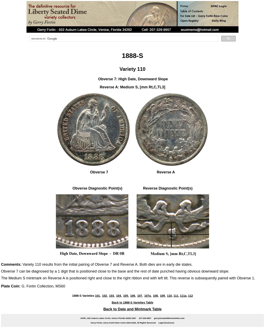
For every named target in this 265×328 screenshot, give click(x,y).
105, (126, 295)
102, (105, 295)
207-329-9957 (145, 318)
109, (163, 295)
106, (133, 295)
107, (140, 295)
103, (112, 295)
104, (119, 295)
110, (170, 295)
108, (156, 295)
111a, (183, 295)
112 (190, 295)
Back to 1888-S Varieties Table (132, 302)
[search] (123, 39)
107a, (148, 295)
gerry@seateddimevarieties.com (169, 318)
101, (98, 295)
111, (176, 295)
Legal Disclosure (166, 323)
